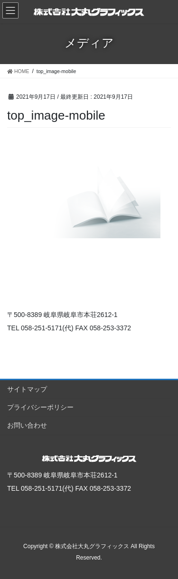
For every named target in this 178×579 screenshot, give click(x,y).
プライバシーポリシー (40, 407)
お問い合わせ (27, 425)
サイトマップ (27, 389)
